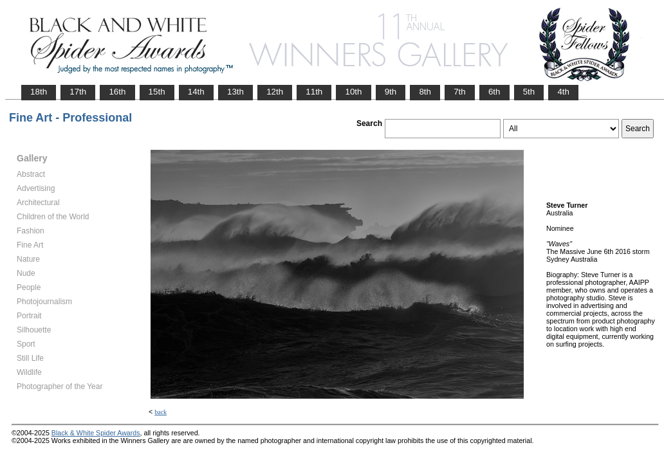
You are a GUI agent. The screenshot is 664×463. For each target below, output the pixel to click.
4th (563, 91)
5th (529, 91)
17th (77, 91)
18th (38, 91)
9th (391, 91)
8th (425, 91)
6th (494, 91)
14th (196, 91)
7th (460, 91)
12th (274, 91)
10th (353, 91)
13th (235, 91)
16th (117, 91)
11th (314, 91)
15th (157, 91)
